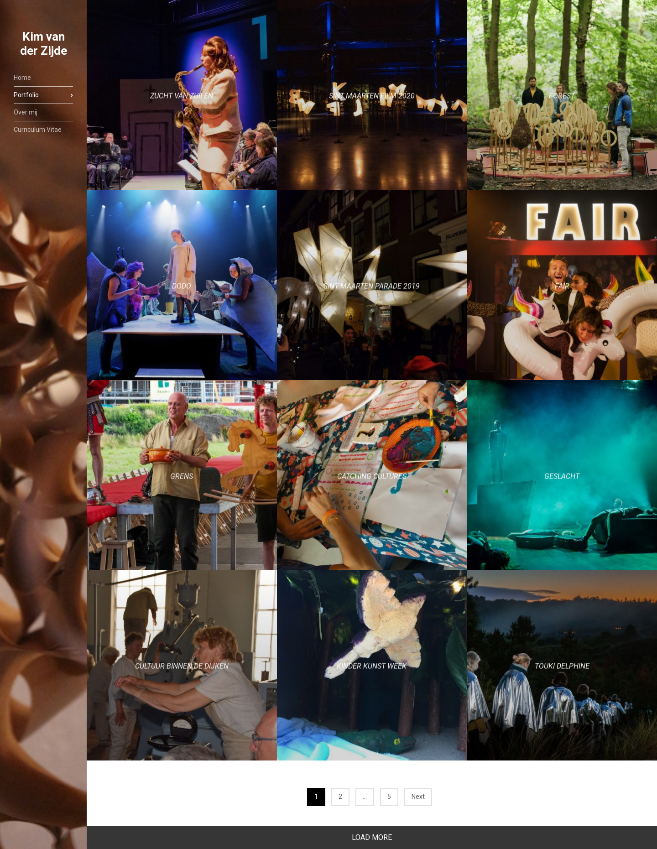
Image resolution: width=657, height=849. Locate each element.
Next (418, 796)
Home (22, 77)
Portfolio (26, 95)
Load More (372, 837)
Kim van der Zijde (43, 43)
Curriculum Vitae (38, 129)
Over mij (25, 112)
